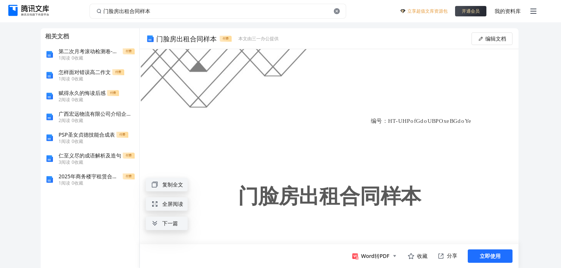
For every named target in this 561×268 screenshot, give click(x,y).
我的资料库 (508, 11)
